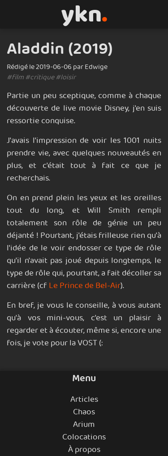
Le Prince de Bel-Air (85, 286)
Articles (84, 399)
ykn (84, 14)
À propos (84, 449)
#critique (39, 77)
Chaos (84, 412)
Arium (84, 424)
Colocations (84, 437)
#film (15, 77)
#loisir (66, 77)
